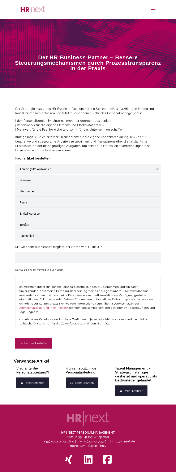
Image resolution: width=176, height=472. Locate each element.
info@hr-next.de (123, 441)
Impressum (77, 445)
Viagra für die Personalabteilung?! (32, 370)
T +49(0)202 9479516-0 (58, 441)
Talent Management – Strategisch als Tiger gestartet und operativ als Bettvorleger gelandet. (136, 374)
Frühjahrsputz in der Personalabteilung (82, 370)
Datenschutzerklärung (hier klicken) (43, 307)
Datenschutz (97, 445)
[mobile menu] (153, 9)
